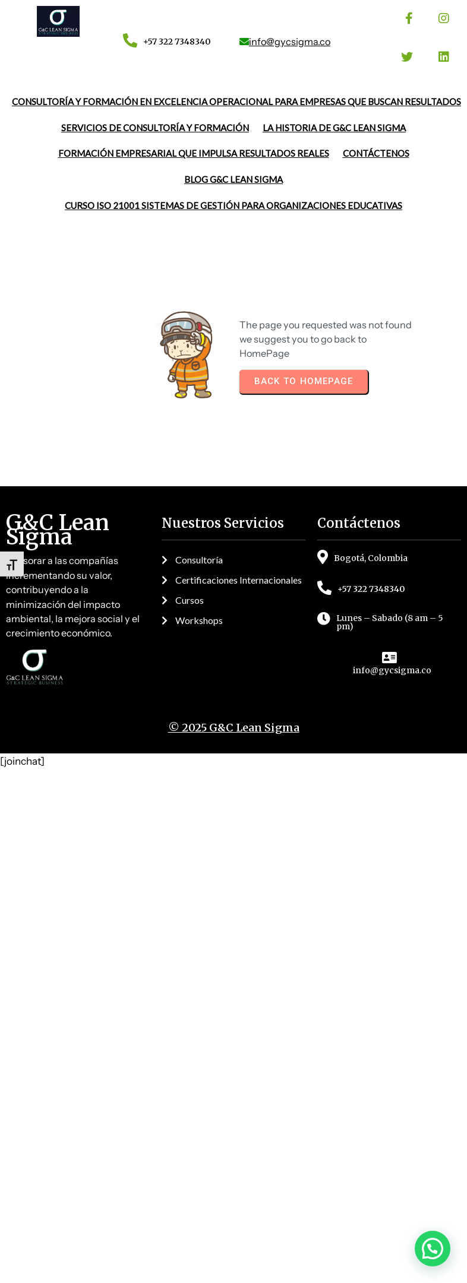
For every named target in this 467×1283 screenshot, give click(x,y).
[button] (432, 1248)
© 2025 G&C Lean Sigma (233, 886)
